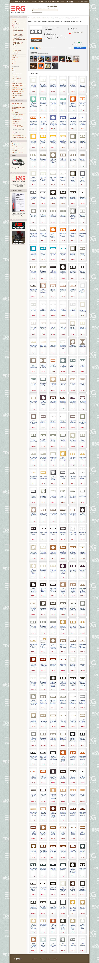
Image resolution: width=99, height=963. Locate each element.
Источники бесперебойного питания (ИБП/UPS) (17, 125)
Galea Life (14, 57)
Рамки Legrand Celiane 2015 (77, 32)
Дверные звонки (17, 83)
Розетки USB (16, 38)
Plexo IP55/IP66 (16, 78)
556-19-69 (52, 6)
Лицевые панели (17, 50)
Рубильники (15, 121)
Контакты (55, 959)
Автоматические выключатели (17, 104)
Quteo (14, 69)
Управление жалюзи (18, 42)
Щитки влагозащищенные (17, 134)
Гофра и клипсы (16, 144)
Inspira (14, 55)
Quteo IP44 (15, 76)
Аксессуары (15, 53)
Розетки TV (15, 31)
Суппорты (15, 51)
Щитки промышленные (19, 137)
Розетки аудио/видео (18, 35)
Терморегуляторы (17, 41)
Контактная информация (57, 1)
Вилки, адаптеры (17, 93)
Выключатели (16, 27)
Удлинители (15, 87)
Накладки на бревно (18, 91)
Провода (14, 146)
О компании (34, 959)
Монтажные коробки (18, 148)
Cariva (14, 61)
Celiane (14, 26)
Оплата (47, 1)
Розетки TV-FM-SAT (17, 34)
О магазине (14, 1)
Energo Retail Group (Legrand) (34, 17)
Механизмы (16, 49)
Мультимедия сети (17, 89)
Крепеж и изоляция (17, 152)
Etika (13, 59)
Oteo (13, 71)
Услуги (41, 959)
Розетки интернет (17, 37)
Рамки (14, 46)
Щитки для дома (17, 132)
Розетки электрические (18, 29)
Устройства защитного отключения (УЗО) (18, 107)
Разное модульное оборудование (17, 118)
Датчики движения (17, 43)
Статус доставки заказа (37, 12)
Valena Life (15, 21)
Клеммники (15, 150)
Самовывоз (40, 1)
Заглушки (15, 44)
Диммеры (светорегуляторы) (19, 39)
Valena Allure (15, 23)
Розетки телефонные (18, 30)
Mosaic (14, 63)
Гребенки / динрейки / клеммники (18, 115)
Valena (14, 19)
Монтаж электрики (24, 1)
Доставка (33, 1)
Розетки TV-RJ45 (16, 33)
